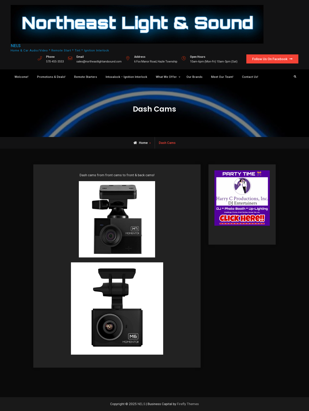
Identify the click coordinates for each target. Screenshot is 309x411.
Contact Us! (250, 77)
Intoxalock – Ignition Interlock (126, 77)
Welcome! (21, 77)
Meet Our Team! (222, 77)
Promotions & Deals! (51, 77)
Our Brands (194, 77)
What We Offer (166, 77)
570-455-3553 (55, 61)
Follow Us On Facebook (270, 59)
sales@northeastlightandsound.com (99, 61)
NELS (16, 46)
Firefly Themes (188, 404)
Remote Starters (85, 77)
